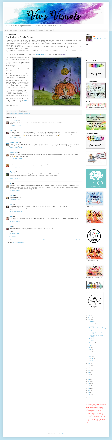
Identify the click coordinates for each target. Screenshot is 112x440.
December (91, 322)
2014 (89, 384)
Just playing (92, 330)
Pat (10, 184)
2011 (89, 390)
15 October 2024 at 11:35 (15, 137)
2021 (89, 368)
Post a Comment (12, 237)
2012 (89, 388)
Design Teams (32, 30)
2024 (89, 320)
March (90, 356)
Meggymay (12, 172)
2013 (89, 386)
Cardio (11, 113)
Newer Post (9, 240)
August (91, 345)
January (91, 361)
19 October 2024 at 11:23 (15, 222)
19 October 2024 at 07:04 (16, 211)
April (90, 354)
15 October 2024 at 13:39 (16, 148)
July (90, 347)
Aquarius (12, 130)
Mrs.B (11, 204)
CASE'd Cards (49, 30)
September (92, 343)
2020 (89, 370)
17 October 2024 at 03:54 (16, 200)
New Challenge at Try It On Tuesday (95, 332)
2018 (89, 375)
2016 (89, 379)
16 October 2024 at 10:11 (15, 179)
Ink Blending (20, 113)
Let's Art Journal (14, 152)
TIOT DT (28, 113)
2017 (89, 377)
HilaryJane (12, 163)
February (91, 358)
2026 (89, 315)
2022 (89, 366)
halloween (15, 113)
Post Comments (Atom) (18, 242)
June (90, 349)
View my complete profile (99, 38)
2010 (89, 393)
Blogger (62, 433)
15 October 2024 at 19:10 (15, 167)
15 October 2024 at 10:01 (15, 126)
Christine (12, 195)
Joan (11, 226)
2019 (89, 372)
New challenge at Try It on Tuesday (97, 328)
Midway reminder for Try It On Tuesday (96, 336)
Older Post (78, 240)
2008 (89, 397)
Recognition (40, 30)
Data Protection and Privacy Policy (18, 30)
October (91, 326)
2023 (89, 363)
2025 (89, 317)
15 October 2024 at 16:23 (16, 158)
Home (6, 30)
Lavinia (25, 113)
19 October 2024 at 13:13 (15, 234)
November (91, 324)
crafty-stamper (13, 120)
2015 (89, 381)
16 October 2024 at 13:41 (15, 191)
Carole (11, 216)
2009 (89, 395)
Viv (95, 36)
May (90, 352)
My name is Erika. (14, 142)
